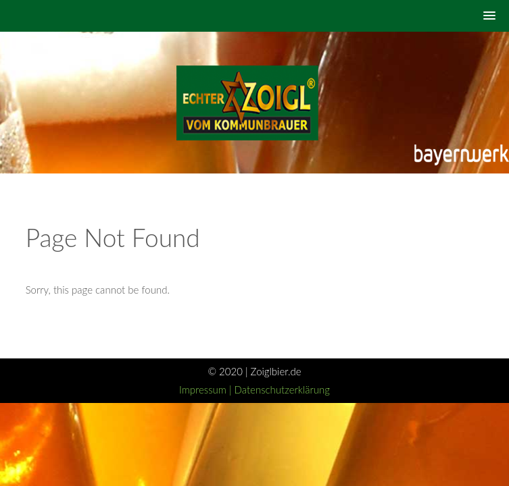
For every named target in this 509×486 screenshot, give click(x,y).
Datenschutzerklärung (282, 389)
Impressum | (207, 389)
